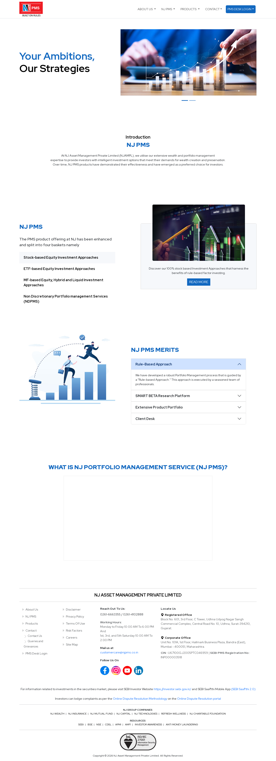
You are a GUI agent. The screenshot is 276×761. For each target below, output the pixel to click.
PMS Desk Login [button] (239, 9)
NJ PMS (28, 616)
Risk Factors (72, 630)
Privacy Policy (73, 616)
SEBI (81, 724)
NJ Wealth (57, 713)
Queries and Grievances (33, 643)
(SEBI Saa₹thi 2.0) (243, 689)
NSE (98, 724)
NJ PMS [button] (167, 9)
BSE (90, 724)
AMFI (128, 724)
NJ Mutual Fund (101, 713)
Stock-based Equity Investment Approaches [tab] (61, 257)
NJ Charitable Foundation (208, 713)
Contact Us (33, 636)
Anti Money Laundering (182, 724)
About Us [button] (145, 9)
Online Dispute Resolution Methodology (140, 699)
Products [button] (189, 9)
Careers (69, 637)
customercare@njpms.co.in (119, 652)
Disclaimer (71, 609)
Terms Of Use (73, 623)
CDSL (108, 724)
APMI (118, 724)
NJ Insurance (77, 713)
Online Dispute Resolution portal (199, 699)
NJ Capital (124, 713)
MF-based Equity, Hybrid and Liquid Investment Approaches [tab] (63, 282)
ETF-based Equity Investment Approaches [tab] (59, 269)
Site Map (70, 644)
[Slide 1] (185, 100)
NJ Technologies (145, 713)
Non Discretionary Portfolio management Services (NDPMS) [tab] (66, 299)
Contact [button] (212, 9)
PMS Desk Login (34, 653)
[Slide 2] (192, 100)
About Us (29, 609)
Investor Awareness (148, 724)
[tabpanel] (199, 256)
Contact (29, 630)
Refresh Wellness (173, 713)
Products (29, 623)
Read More (198, 282)
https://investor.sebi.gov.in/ (173, 689)
